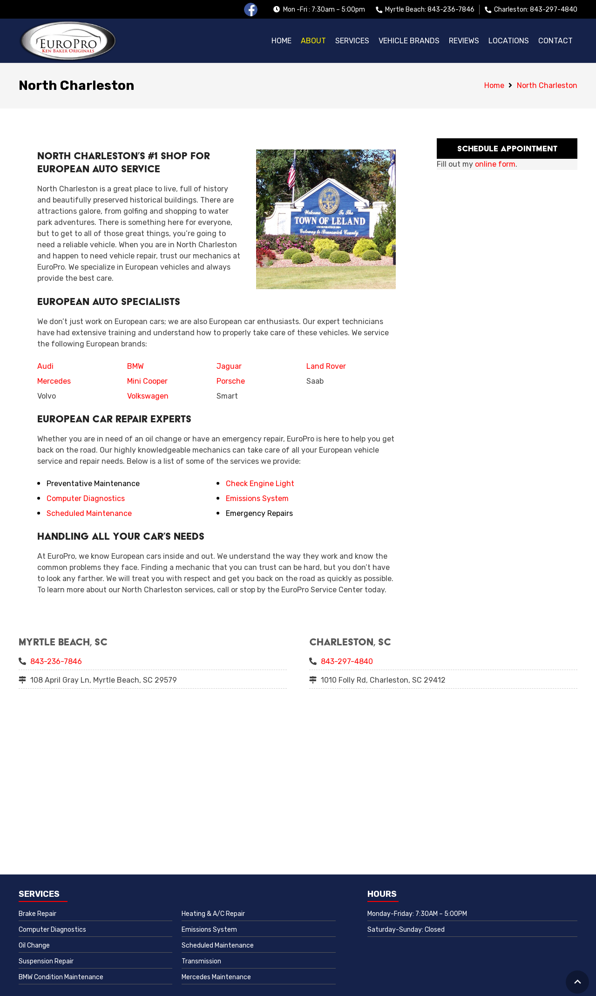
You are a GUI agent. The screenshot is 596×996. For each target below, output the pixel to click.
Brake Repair (37, 914)
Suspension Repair (46, 961)
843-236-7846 (56, 661)
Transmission (201, 961)
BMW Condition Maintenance (61, 977)
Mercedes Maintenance (216, 977)
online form (495, 164)
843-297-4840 (347, 661)
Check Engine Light (260, 483)
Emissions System (257, 498)
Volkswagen (148, 396)
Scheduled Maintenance (89, 513)
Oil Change (34, 945)
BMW (135, 366)
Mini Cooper (147, 381)
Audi (45, 366)
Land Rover (326, 366)
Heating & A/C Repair (213, 914)
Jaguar (229, 366)
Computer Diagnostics (86, 498)
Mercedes (54, 381)
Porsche (231, 381)
